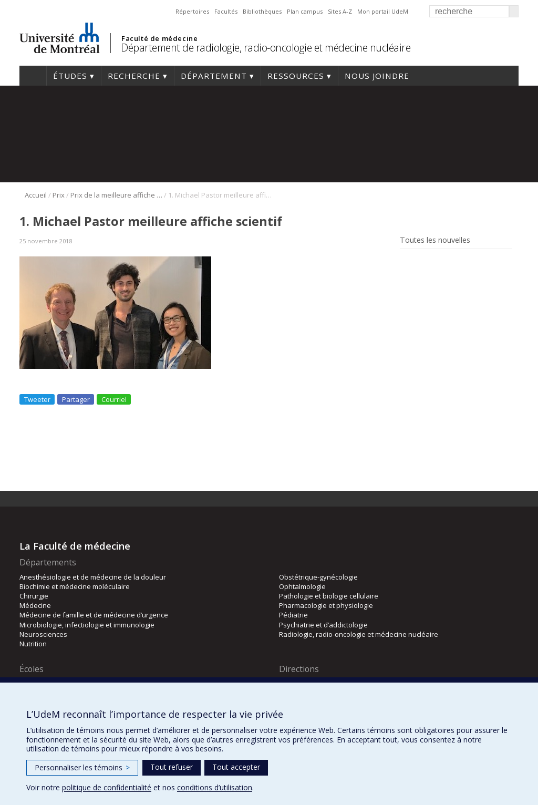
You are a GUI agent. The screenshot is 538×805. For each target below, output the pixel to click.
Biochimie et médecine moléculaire (74, 586)
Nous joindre (377, 75)
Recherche (134, 75)
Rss (406, 264)
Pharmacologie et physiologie (326, 605)
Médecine (35, 605)
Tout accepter (236, 767)
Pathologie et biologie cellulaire (328, 596)
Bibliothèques (262, 11)
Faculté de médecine (159, 38)
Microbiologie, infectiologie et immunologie (86, 624)
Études (70, 75)
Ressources (295, 75)
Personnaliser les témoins (82, 767)
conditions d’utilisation (214, 787)
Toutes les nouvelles (435, 240)
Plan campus (305, 11)
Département (214, 75)
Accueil (33, 76)
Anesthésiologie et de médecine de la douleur (92, 577)
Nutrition (33, 643)
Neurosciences (43, 634)
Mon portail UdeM (382, 11)
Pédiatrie (293, 615)
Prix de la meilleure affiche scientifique (116, 195)
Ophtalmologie (302, 586)
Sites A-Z (340, 11)
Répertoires (192, 11)
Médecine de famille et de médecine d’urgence (93, 615)
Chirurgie (33, 596)
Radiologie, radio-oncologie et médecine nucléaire (358, 634)
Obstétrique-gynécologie (318, 577)
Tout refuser (171, 767)
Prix (59, 195)
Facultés (225, 11)
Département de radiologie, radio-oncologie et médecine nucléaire (265, 47)
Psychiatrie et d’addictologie (323, 624)
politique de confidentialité (106, 787)
